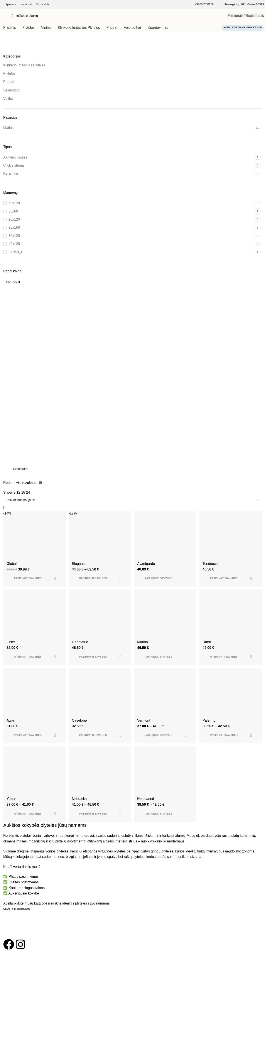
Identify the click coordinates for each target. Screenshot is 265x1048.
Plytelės (9, 73)
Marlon (143, 652)
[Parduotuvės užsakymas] (132, 500)
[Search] (116, 15)
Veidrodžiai (11, 90)
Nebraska (79, 810)
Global (12, 572)
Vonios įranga (12, 986)
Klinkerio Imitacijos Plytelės (24, 65)
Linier (11, 652)
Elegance (79, 572)
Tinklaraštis (11, 1015)
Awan (11, 731)
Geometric (80, 652)
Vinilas (8, 98)
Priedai (8, 82)
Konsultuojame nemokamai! (243, 27)
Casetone (79, 731)
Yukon (11, 810)
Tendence (211, 572)
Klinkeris (9, 978)
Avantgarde (147, 572)
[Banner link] (132, 383)
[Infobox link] (204, 4)
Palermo (210, 731)
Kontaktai (9, 1007)
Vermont (144, 731)
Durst (208, 652)
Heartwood (146, 810)
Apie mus (9, 1000)
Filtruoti (13, 282)
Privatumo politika (15, 1022)
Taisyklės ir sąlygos (16, 1030)
